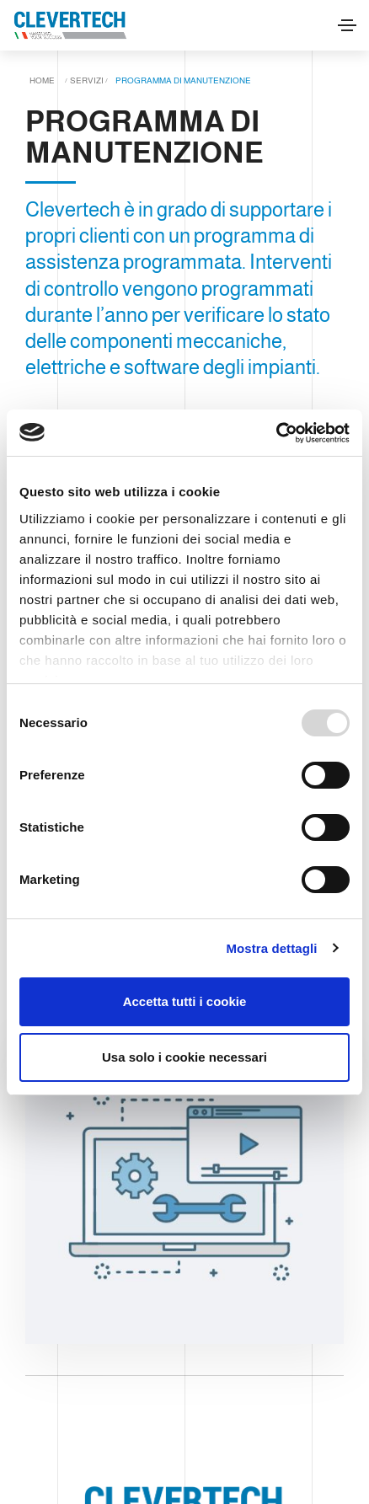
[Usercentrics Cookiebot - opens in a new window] (276, 433)
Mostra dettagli (271, 948)
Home (42, 80)
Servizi (87, 80)
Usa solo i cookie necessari (184, 1057)
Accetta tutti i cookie (185, 1001)
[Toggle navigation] (347, 25)
